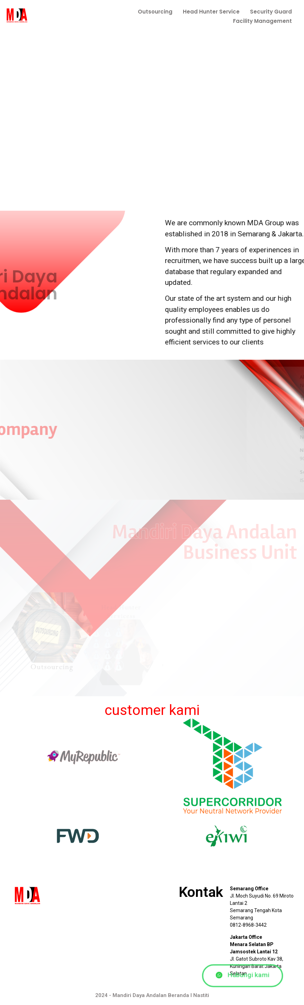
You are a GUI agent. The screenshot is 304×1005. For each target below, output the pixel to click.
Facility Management (262, 21)
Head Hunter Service (211, 11)
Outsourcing (155, 11)
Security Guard (271, 11)
